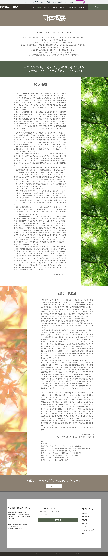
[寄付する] (98, 7)
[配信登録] (58, 520)
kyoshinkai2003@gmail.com (19, 524)
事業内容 (84, 520)
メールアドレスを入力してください (49, 511)
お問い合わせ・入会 (88, 530)
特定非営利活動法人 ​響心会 (19, 508)
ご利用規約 (66, 553)
